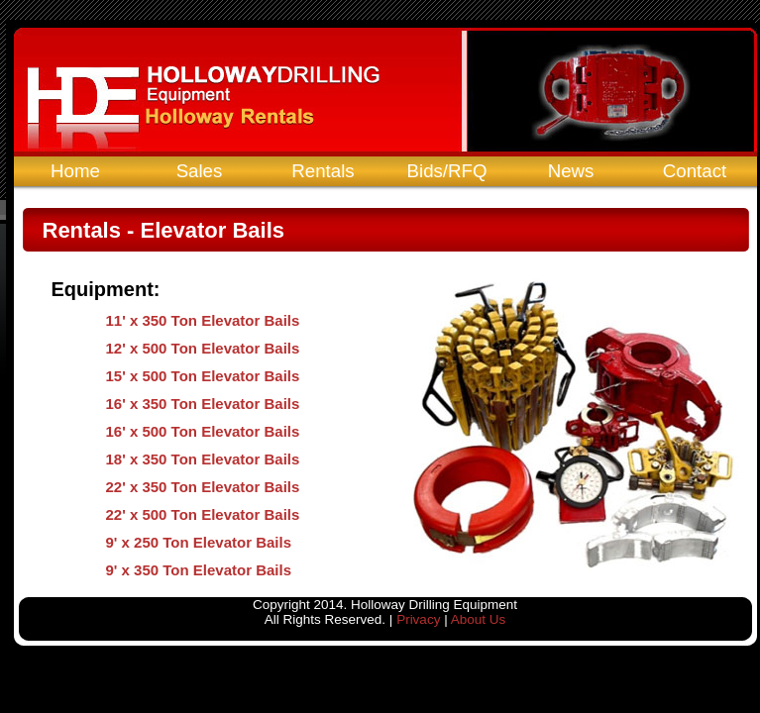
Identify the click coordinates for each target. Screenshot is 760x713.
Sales (199, 170)
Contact (694, 170)
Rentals (322, 170)
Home (75, 170)
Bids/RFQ (447, 170)
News (571, 170)
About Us (478, 619)
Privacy (418, 619)
